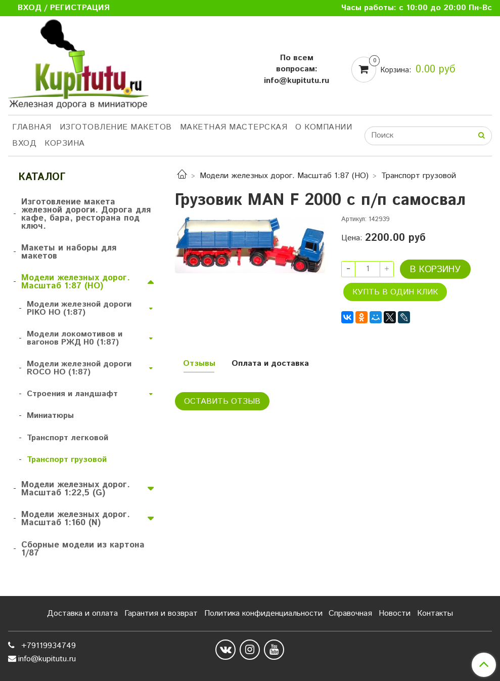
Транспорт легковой (67, 438)
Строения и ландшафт (72, 394)
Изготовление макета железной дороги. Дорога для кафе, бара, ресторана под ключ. (86, 214)
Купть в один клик (395, 292)
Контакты (435, 613)
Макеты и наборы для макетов (68, 252)
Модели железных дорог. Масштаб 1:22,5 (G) (75, 489)
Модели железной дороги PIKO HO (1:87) (79, 308)
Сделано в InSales (459, 652)
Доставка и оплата (82, 613)
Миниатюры (50, 415)
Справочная (350, 613)
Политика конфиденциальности (263, 613)
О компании (323, 127)
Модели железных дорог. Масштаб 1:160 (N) (75, 518)
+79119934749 (47, 646)
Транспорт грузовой (418, 176)
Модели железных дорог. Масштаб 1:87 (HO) (284, 176)
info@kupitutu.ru (47, 659)
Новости (395, 613)
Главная (32, 127)
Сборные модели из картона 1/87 (83, 549)
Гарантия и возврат (161, 613)
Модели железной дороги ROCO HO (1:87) (79, 368)
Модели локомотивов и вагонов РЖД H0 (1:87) (74, 338)
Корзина (64, 143)
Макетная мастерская (234, 127)
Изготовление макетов (116, 127)
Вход (24, 143)
